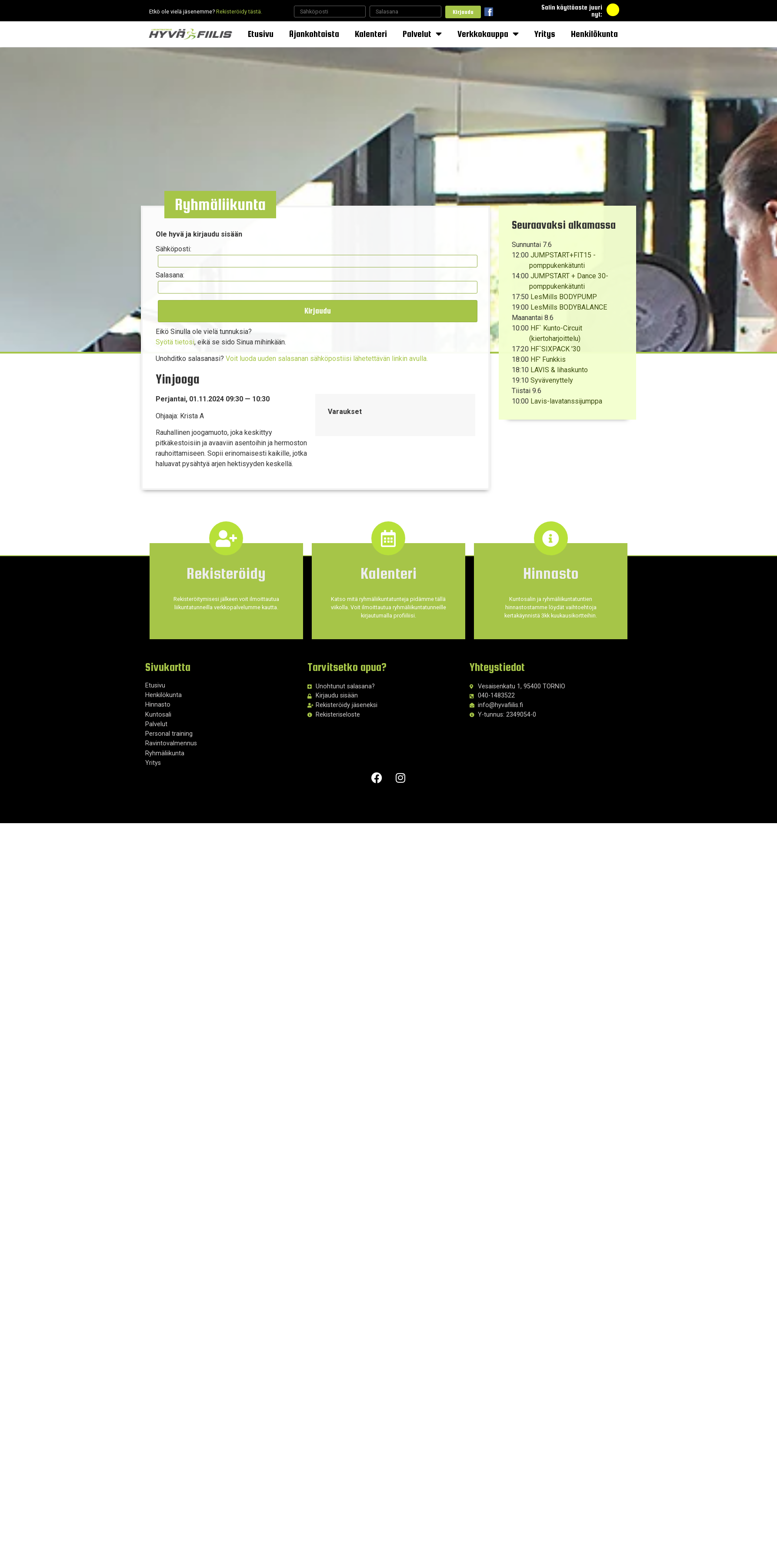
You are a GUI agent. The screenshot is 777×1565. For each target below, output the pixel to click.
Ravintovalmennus (171, 743)
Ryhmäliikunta (164, 753)
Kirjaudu (463, 12)
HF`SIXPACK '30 (555, 349)
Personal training (169, 733)
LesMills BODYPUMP (563, 297)
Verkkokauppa (488, 34)
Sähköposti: (174, 249)
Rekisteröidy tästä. (239, 11)
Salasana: (170, 275)
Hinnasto (157, 704)
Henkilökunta (594, 34)
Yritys (544, 34)
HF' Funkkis (548, 359)
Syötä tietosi (175, 341)
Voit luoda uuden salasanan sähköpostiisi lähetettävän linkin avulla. (327, 358)
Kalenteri (371, 34)
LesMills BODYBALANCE (568, 307)
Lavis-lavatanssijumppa (566, 401)
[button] (221, 205)
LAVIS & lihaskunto (559, 370)
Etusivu (260, 34)
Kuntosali (158, 714)
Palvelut (422, 34)
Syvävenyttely (551, 380)
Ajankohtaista (314, 34)
